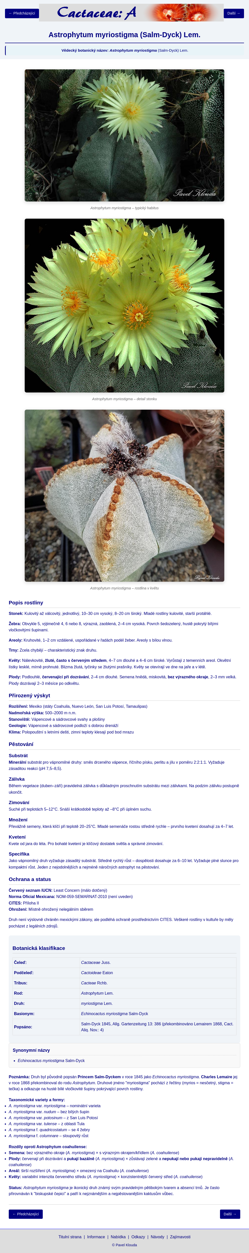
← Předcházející (22, 13)
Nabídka (118, 1237)
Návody (157, 1237)
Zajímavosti (180, 1237)
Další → (234, 13)
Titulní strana (70, 1237)
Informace (96, 1237)
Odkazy (138, 1237)
